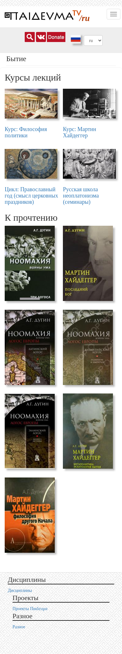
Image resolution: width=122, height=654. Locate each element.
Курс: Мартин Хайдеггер (79, 132)
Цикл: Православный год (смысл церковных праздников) (31, 195)
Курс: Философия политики (26, 132)
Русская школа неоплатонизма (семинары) (81, 195)
